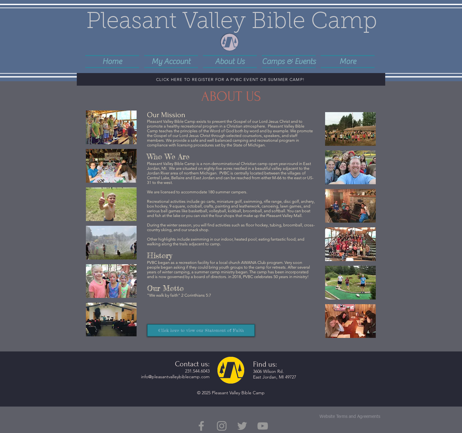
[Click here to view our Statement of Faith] (201, 330)
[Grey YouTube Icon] (262, 425)
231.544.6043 (197, 371)
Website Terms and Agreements (349, 416)
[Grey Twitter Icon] (242, 425)
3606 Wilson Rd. (268, 371)
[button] (229, 61)
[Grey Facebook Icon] (201, 425)
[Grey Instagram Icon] (221, 425)
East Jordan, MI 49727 (274, 377)
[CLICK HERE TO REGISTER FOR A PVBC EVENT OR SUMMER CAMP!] (231, 79)
